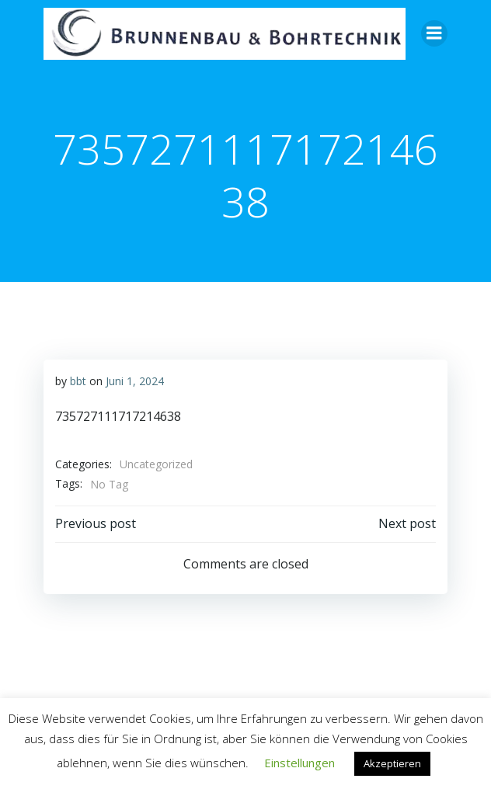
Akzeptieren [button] (392, 763)
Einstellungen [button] (299, 762)
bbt (78, 381)
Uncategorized (156, 464)
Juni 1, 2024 (135, 381)
